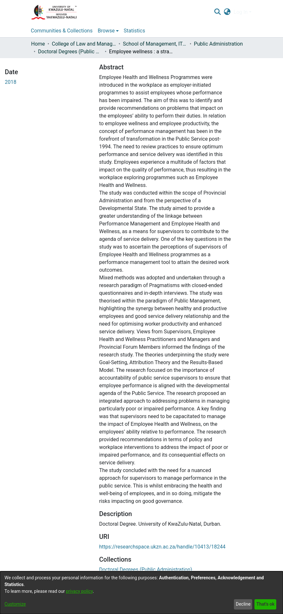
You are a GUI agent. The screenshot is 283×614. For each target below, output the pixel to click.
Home (38, 44)
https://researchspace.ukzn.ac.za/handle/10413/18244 (162, 547)
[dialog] (141, 592)
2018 (10, 82)
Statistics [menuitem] (134, 31)
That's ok (265, 604)
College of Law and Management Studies (84, 44)
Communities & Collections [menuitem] (61, 31)
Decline (243, 604)
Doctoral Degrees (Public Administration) (70, 51)
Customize (15, 604)
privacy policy (79, 591)
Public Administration (218, 44)
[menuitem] (227, 12)
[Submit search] (217, 12)
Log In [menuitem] (241, 12)
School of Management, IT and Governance (155, 44)
